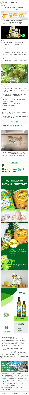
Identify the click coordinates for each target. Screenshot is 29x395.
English (25, 393)
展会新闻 (10, 5)
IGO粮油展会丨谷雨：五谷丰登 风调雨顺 (11, 354)
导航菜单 (4, 393)
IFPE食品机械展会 (7, 385)
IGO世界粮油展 (18, 352)
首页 (2, 5)
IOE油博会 (4, 378)
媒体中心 (6, 5)
